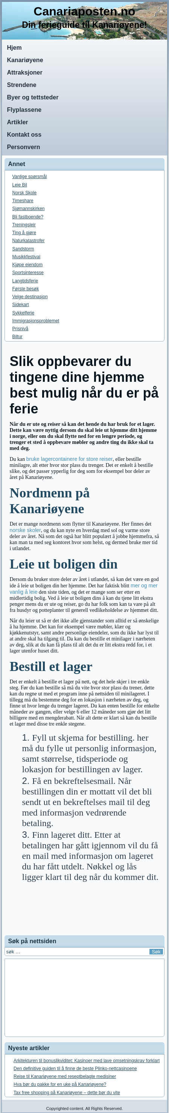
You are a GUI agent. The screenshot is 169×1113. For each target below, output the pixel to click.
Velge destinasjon (29, 296)
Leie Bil (19, 185)
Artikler (17, 122)
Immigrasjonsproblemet (35, 320)
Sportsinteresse (27, 272)
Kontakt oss (24, 134)
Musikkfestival (26, 256)
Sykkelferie (23, 313)
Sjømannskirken (28, 208)
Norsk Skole (24, 192)
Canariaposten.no (84, 11)
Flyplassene (24, 110)
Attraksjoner (24, 72)
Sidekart (20, 304)
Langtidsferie (25, 281)
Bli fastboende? (27, 217)
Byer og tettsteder (32, 97)
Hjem (14, 47)
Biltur (17, 336)
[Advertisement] (84, 914)
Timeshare (22, 200)
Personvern (23, 147)
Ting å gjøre (24, 232)
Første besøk (25, 288)
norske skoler (25, 530)
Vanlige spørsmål (29, 176)
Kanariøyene (25, 60)
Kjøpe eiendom (27, 264)
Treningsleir (23, 224)
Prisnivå (20, 328)
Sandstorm (23, 249)
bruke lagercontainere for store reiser (69, 459)
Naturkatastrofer (28, 240)
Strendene (21, 85)
